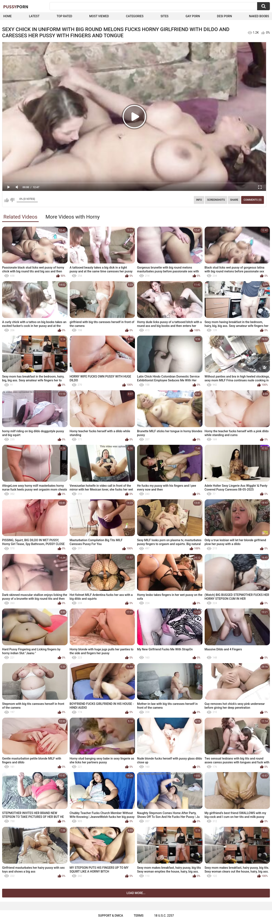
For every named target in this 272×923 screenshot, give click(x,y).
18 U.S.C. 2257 (164, 915)
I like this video (6, 200)
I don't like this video (12, 200)
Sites (165, 16)
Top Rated (64, 16)
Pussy (15, 7)
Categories (134, 16)
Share (234, 199)
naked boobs (259, 16)
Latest (34, 16)
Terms (138, 915)
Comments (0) (253, 199)
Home (7, 16)
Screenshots (216, 199)
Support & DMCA (110, 915)
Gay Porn (193, 16)
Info (199, 199)
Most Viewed (99, 16)
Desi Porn (224, 16)
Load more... (136, 893)
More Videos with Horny (72, 217)
